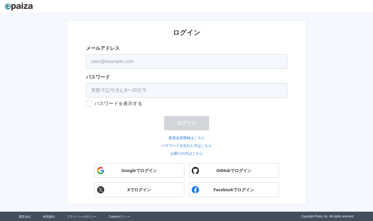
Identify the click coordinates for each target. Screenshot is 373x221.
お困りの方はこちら (186, 153)
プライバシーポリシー (82, 216)
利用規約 (49, 216)
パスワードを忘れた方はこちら (186, 146)
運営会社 (25, 216)
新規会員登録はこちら (187, 138)
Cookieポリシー (119, 216)
